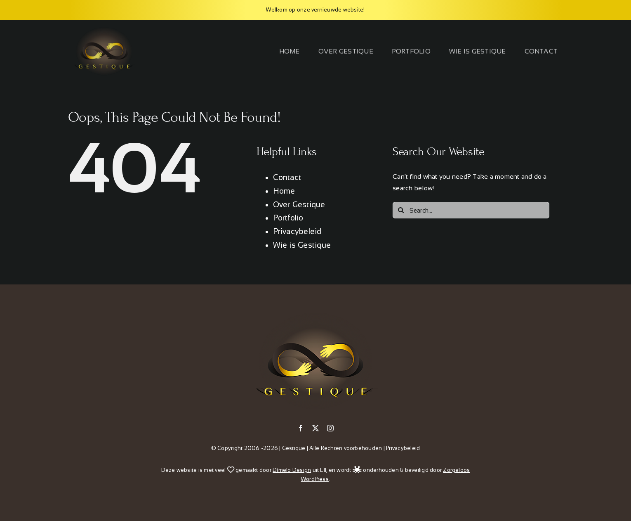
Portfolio (288, 217)
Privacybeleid (297, 231)
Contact (287, 177)
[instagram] (330, 428)
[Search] (401, 210)
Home (284, 191)
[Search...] (471, 210)
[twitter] (315, 428)
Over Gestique (299, 204)
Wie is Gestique (302, 245)
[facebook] (300, 428)
